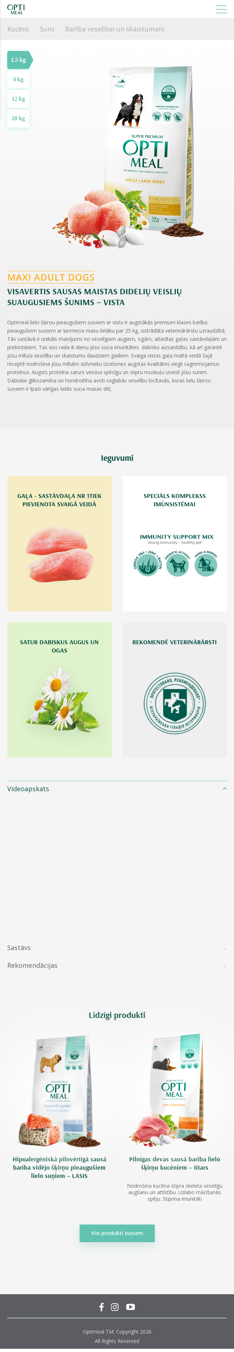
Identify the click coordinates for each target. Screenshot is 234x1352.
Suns (47, 29)
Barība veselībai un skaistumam (115, 29)
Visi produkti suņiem (117, 1233)
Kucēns (18, 29)
